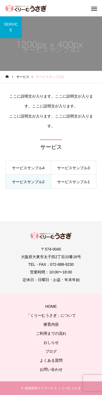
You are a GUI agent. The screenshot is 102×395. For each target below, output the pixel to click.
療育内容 (51, 324)
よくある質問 (51, 360)
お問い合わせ (51, 369)
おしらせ (51, 342)
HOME (51, 306)
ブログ (51, 351)
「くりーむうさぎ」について (51, 315)
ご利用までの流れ (51, 333)
